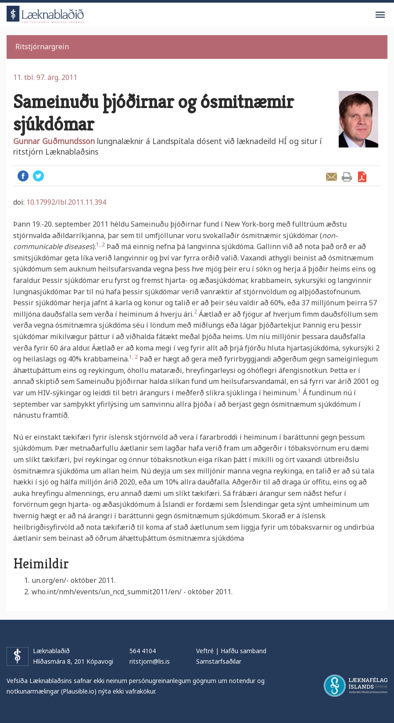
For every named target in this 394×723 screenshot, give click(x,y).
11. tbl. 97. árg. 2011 (45, 77)
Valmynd (380, 15)
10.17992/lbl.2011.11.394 (66, 202)
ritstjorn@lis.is (149, 661)
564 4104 (142, 651)
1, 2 (100, 244)
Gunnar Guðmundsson (54, 141)
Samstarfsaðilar (218, 661)
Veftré (205, 651)
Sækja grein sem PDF (362, 176)
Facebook (23, 175)
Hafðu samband (243, 651)
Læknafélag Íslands (355, 686)
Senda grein (331, 176)
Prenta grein (346, 176)
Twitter (38, 175)
